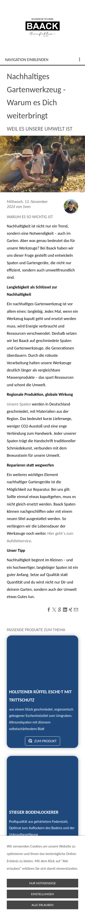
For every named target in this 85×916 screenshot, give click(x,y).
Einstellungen (42, 894)
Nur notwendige (42, 883)
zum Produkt (42, 741)
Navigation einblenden (26, 59)
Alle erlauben (42, 905)
